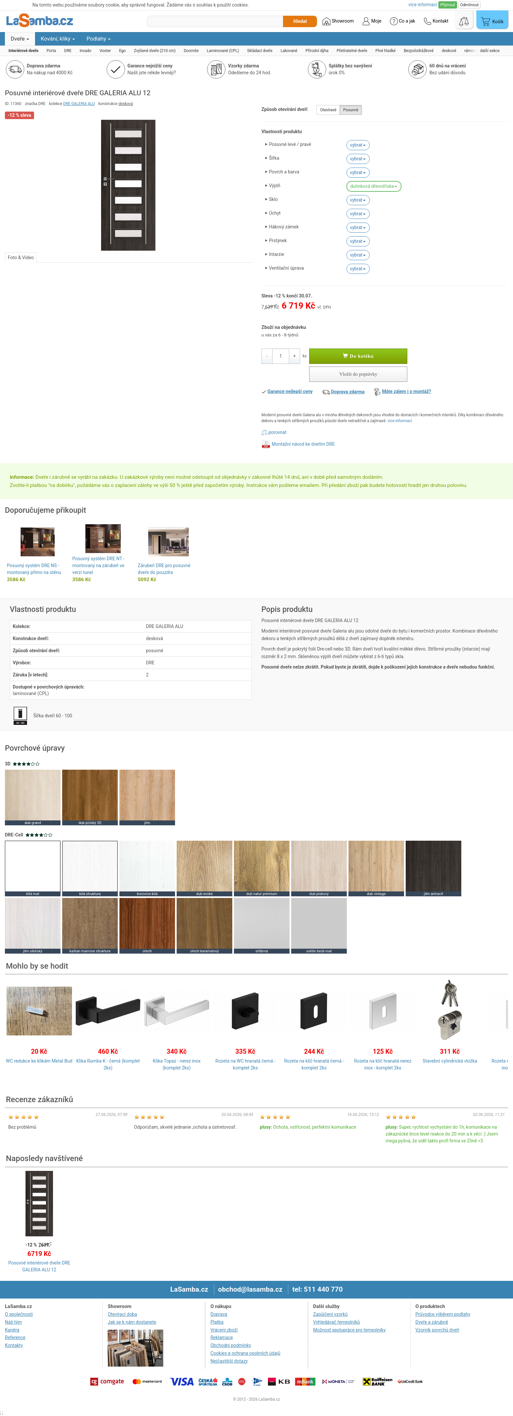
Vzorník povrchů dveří (437, 1330)
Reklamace (221, 1337)
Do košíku (358, 356)
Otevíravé (328, 110)
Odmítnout (469, 5)
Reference (15, 1337)
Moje (371, 21)
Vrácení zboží (224, 1330)
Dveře (20, 38)
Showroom (338, 21)
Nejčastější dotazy (229, 1361)
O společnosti (19, 1314)
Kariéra (12, 1330)
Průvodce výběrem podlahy (443, 1314)
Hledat (300, 21)
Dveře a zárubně (432, 1322)
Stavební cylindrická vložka (450, 1061)
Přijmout (447, 5)
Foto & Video (21, 257)
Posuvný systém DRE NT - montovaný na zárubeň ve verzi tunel (98, 565)
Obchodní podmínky (230, 1345)
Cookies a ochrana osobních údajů (245, 1353)
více (422, 4)
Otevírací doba (122, 1314)
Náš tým (13, 1322)
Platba (216, 1322)
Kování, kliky (58, 38)
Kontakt (436, 21)
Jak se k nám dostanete (132, 1322)
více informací (399, 421)
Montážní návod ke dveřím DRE (303, 444)
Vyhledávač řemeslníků (336, 1322)
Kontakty (14, 1345)
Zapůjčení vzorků (330, 1314)
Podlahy (99, 38)
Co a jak (402, 21)
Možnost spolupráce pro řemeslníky (349, 1330)
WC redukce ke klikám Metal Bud (39, 1061)
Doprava (218, 1314)
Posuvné (350, 110)
